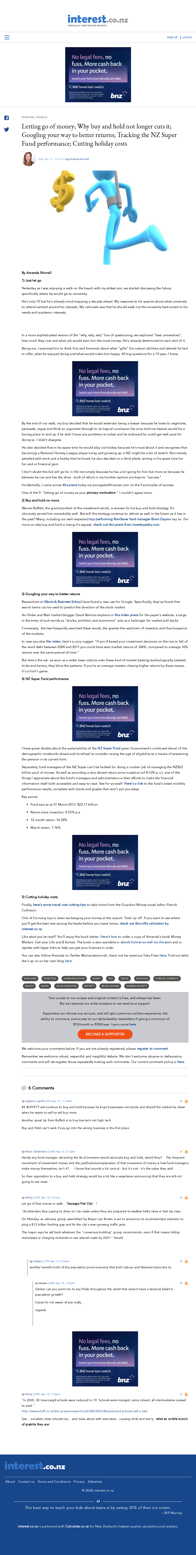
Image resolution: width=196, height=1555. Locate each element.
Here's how (108, 936)
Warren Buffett (136, 986)
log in (187, 37)
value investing (66, 986)
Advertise (95, 1481)
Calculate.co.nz (77, 1526)
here (132, 1024)
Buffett (89, 986)
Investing (50, 978)
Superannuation (74, 978)
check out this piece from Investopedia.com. (126, 524)
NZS (110, 978)
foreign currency (167, 978)
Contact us (26, 1481)
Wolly (28, 1197)
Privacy (79, 1481)
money (96, 978)
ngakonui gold (34, 1101)
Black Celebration (36, 1151)
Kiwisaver (30, 978)
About (10, 1481)
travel (124, 978)
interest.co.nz (28, 1526)
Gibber (37, 1261)
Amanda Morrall (79, 159)
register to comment (152, 1048)
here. (181, 1062)
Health (29, 986)
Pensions (142, 978)
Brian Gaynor (110, 986)
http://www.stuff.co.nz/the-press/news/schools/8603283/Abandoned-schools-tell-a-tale (84, 1411)
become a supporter (105, 1034)
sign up (172, 37)
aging (45, 986)
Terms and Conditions (54, 1481)
